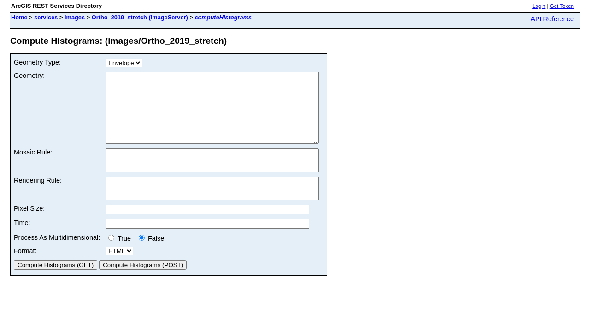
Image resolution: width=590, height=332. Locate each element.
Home (19, 17)
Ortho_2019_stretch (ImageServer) (140, 17)
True (121, 260)
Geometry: (29, 75)
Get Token (562, 6)
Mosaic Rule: (33, 166)
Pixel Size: (29, 230)
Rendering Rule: (38, 198)
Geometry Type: (37, 62)
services (46, 17)
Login (538, 6)
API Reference (552, 19)
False (151, 260)
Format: (25, 273)
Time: (22, 245)
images (75, 17)
